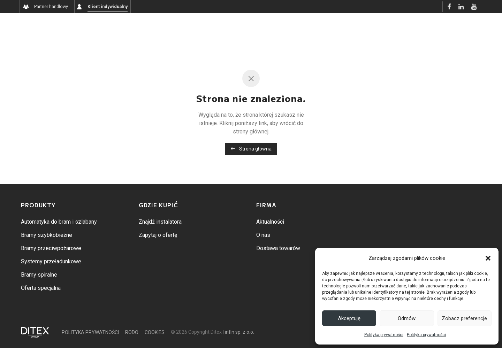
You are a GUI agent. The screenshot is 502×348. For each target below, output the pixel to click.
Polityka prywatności (383, 334)
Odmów (407, 318)
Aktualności (270, 221)
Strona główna (251, 149)
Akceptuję (349, 318)
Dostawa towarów (278, 248)
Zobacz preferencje (464, 318)
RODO (131, 332)
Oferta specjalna (41, 288)
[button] (488, 258)
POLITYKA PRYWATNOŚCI (90, 332)
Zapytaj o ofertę (158, 235)
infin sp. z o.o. (239, 332)
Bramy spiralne (39, 274)
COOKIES (155, 332)
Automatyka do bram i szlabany (59, 221)
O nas (263, 235)
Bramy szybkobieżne (46, 235)
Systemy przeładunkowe (51, 261)
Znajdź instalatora (160, 221)
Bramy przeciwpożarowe (51, 248)
